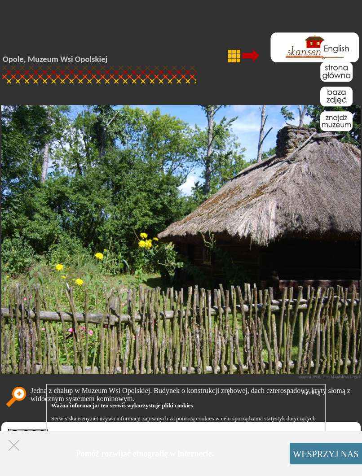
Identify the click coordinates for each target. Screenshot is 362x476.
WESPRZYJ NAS (325, 454)
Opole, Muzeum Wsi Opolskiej (55, 59)
